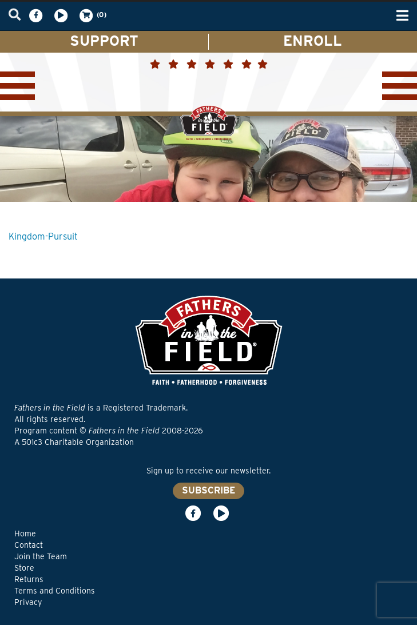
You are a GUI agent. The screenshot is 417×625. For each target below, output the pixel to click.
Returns (28, 579)
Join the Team (40, 556)
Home (25, 533)
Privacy (28, 602)
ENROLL (312, 40)
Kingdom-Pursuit (43, 236)
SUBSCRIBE (208, 490)
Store (24, 567)
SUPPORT (104, 40)
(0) (92, 15)
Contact (28, 545)
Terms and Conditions (54, 590)
